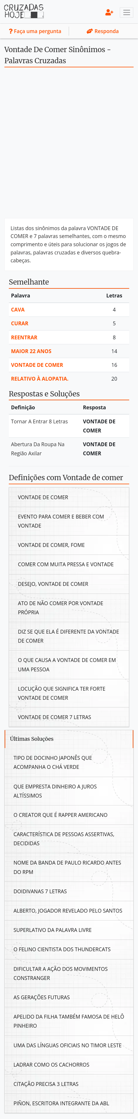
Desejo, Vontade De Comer (53, 583)
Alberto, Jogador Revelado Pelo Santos (68, 910)
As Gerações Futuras (42, 997)
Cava (18, 309)
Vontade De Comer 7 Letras (54, 717)
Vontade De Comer (37, 364)
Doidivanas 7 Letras (40, 891)
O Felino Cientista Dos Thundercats (62, 949)
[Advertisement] (69, 145)
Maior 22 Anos (31, 351)
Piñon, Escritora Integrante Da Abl (61, 1103)
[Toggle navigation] (126, 12)
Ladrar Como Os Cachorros (51, 1064)
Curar (19, 323)
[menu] (109, 12)
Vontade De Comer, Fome (51, 544)
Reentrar (24, 337)
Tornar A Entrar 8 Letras (39, 421)
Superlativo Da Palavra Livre (53, 929)
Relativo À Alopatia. (40, 378)
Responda (103, 31)
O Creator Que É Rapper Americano (60, 814)
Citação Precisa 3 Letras (46, 1083)
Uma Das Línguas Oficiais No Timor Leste (68, 1045)
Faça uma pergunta (35, 31)
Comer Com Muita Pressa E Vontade (66, 564)
